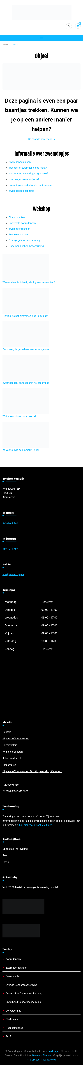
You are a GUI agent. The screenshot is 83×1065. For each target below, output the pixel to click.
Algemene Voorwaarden (15, 738)
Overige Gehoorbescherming (21, 985)
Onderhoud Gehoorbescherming (23, 1002)
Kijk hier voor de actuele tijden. (36, 825)
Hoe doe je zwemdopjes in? (24, 179)
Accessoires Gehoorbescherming (24, 993)
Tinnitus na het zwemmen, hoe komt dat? (25, 316)
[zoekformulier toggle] (69, 26)
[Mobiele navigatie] (41, 38)
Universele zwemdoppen (22, 223)
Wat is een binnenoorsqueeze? (19, 416)
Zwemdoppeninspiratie (21, 191)
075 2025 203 (10, 523)
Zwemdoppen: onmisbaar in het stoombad (25, 383)
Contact (6, 732)
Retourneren (9, 765)
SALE (9, 1036)
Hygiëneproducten (12, 751)
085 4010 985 (10, 549)
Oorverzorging (13, 1010)
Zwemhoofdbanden (19, 229)
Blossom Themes (42, 1055)
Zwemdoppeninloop (20, 162)
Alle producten (17, 217)
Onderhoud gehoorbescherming (26, 246)
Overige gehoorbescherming (24, 240)
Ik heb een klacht (11, 758)
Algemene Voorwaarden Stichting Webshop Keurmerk (32, 771)
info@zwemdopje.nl (13, 574)
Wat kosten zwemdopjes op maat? (28, 168)
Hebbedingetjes (14, 1028)
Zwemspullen (13, 976)
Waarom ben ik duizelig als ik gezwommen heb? (28, 282)
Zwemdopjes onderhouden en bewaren (30, 185)
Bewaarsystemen (18, 234)
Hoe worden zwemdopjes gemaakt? (28, 173)
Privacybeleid (9, 745)
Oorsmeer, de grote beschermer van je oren (26, 349)
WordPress (33, 1060)
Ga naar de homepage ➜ (41, 139)
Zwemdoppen (13, 959)
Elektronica (12, 1019)
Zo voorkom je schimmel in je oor (20, 450)
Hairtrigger (53, 1051)
